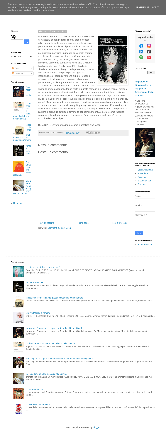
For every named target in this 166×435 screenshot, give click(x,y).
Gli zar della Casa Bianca (38, 404)
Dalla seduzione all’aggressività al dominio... (47, 374)
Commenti (18, 73)
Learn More (142, 7)
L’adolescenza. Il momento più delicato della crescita (50, 343)
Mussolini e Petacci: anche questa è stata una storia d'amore (54, 298)
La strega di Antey (34, 389)
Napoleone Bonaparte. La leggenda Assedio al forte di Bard (144, 88)
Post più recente (46, 223)
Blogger (96, 427)
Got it (155, 7)
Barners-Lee (143, 184)
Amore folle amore (28, 151)
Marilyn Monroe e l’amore (38, 313)
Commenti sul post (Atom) (59, 228)
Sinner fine (143, 173)
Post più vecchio (119, 223)
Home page (83, 223)
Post (15, 68)
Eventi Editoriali (145, 244)
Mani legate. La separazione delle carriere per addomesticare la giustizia (60, 358)
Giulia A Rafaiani (145, 170)
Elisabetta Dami (145, 180)
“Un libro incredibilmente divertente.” (43, 267)
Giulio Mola (143, 177)
